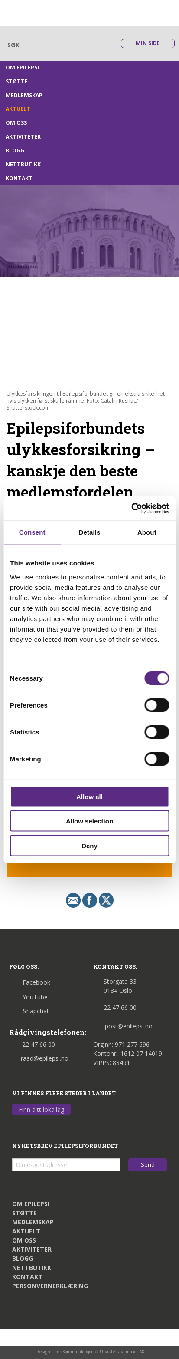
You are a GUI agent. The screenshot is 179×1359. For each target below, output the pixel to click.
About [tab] (146, 532)
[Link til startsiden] (49, 12)
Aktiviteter (23, 136)
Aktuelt (18, 108)
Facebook (29, 982)
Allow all (89, 796)
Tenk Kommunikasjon (73, 1352)
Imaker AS (134, 1352)
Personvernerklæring (50, 1286)
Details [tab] (90, 532)
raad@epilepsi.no (38, 1058)
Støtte (17, 81)
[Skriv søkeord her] (57, 44)
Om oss (16, 122)
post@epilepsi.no (123, 1026)
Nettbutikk (23, 164)
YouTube (28, 997)
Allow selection (89, 821)
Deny (89, 845)
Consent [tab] (32, 532)
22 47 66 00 (32, 1044)
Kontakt (19, 178)
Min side (148, 43)
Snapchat (29, 1011)
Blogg (15, 150)
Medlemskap (24, 95)
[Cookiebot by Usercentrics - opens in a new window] (131, 508)
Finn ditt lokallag (41, 1109)
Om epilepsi (22, 67)
